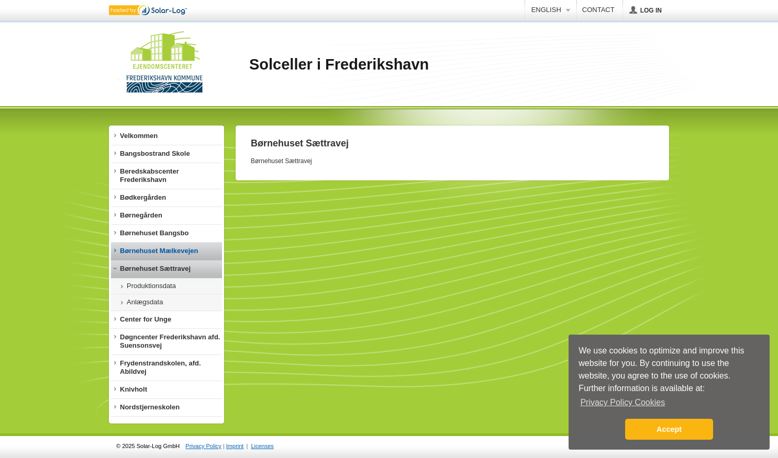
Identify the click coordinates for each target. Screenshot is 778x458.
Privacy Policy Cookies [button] (622, 402)
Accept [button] (669, 429)
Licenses (262, 446)
